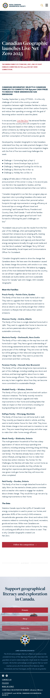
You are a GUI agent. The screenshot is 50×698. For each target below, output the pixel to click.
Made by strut (8, 687)
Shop (25, 621)
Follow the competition (23, 546)
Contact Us (6, 680)
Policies (5, 683)
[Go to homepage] (14, 5)
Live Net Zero (22, 120)
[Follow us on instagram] (7, 676)
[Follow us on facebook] (3, 676)
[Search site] (42, 5)
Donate (25, 611)
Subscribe (25, 631)
